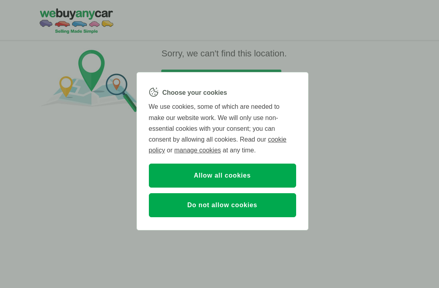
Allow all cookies (222, 175)
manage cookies (197, 150)
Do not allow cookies (222, 205)
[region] (222, 151)
